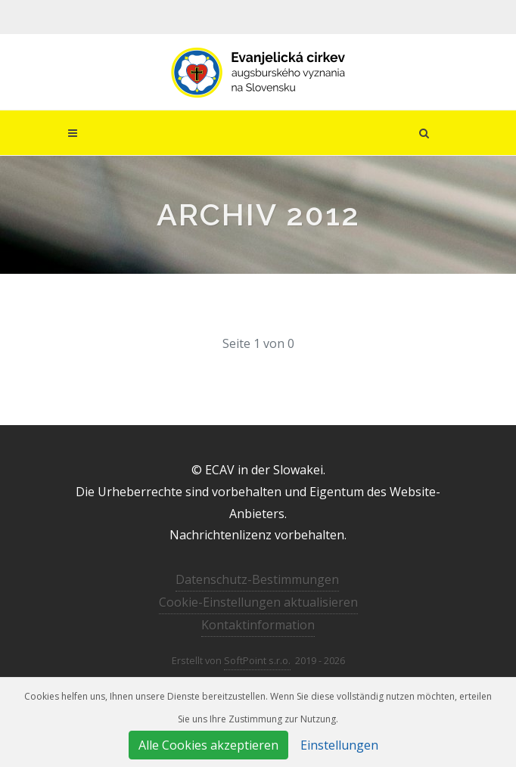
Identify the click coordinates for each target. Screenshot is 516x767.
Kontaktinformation (258, 624)
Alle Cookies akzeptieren (208, 745)
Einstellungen (339, 745)
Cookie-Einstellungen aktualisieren (258, 602)
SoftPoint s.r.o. (257, 660)
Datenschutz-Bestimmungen (257, 579)
